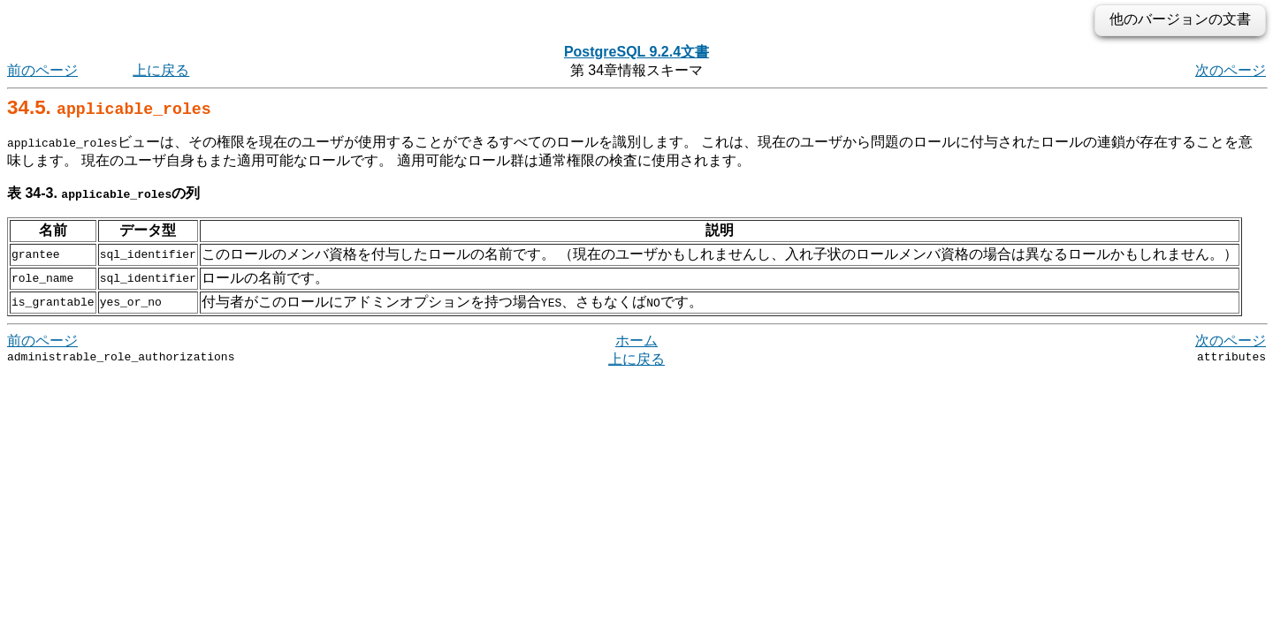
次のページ (1230, 70)
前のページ (42, 70)
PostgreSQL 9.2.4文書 (636, 51)
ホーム (636, 340)
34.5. (109, 107)
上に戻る (161, 70)
